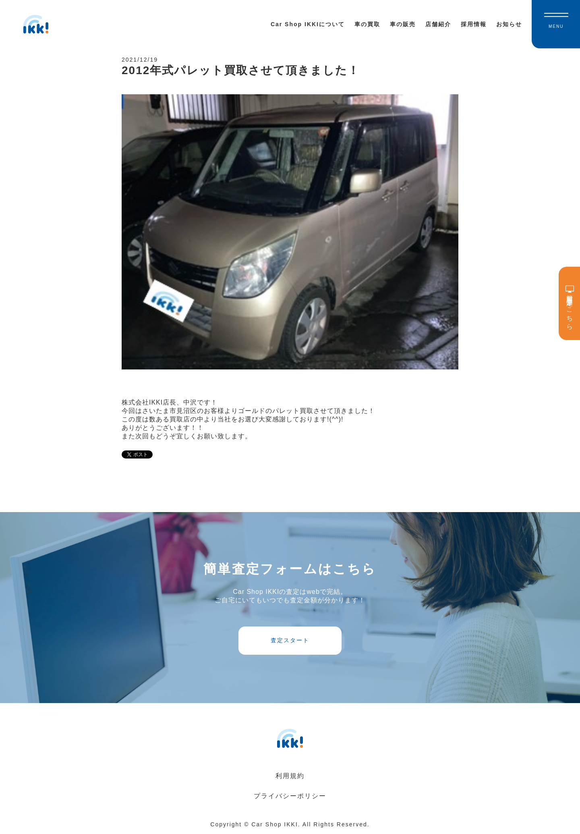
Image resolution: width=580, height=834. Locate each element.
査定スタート (290, 640)
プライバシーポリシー (290, 796)
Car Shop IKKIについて (308, 24)
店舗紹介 (438, 24)
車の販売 (403, 24)
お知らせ (509, 24)
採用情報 (474, 24)
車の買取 (367, 24)
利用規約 (290, 775)
